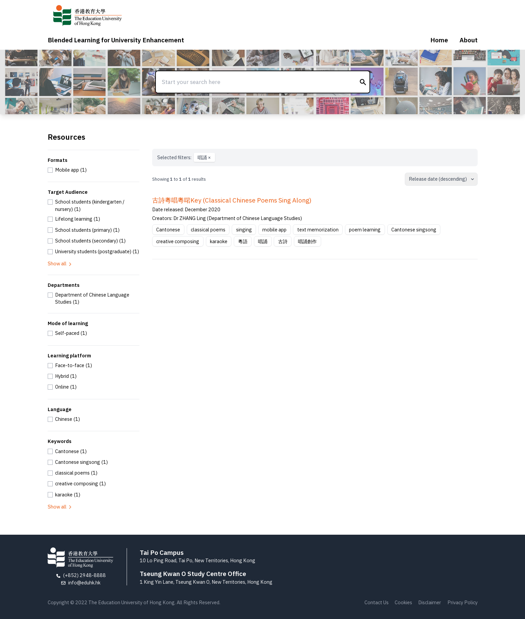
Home (439, 40)
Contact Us (376, 602)
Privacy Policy (462, 602)
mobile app (274, 229)
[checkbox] (67, 170)
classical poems (208, 229)
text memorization (318, 229)
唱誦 (204, 157)
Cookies (403, 602)
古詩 (283, 241)
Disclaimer (429, 602)
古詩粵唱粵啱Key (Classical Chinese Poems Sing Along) (231, 200)
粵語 (243, 241)
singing (244, 229)
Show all (60, 263)
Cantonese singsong (413, 229)
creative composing (177, 241)
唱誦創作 (307, 241)
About (469, 40)
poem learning (365, 229)
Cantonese (168, 229)
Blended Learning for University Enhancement (116, 40)
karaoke (218, 241)
